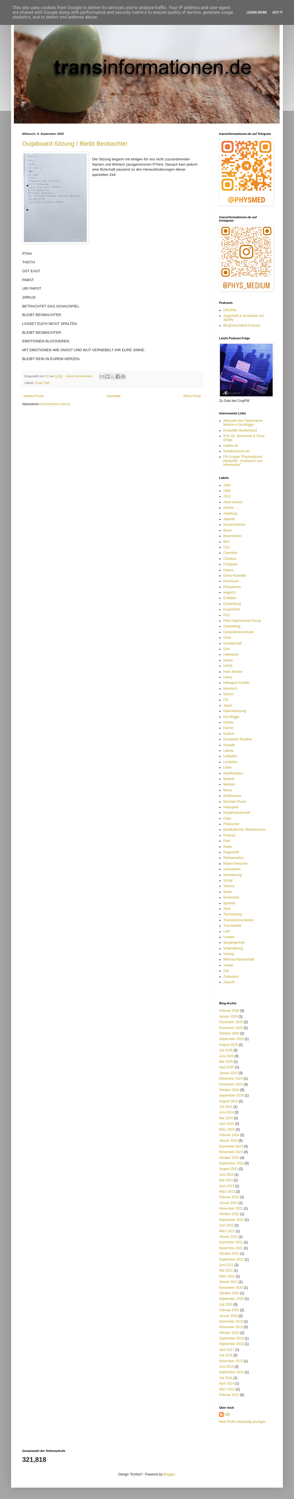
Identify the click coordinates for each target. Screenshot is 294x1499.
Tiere (227, 909)
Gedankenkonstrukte (238, 632)
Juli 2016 (225, 1355)
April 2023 (226, 1186)
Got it (277, 12)
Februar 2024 (229, 1135)
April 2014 (226, 1383)
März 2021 (227, 1276)
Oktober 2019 (229, 1333)
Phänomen (231, 824)
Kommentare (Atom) (55, 404)
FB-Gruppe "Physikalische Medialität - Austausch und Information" (242, 461)
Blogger (169, 1474)
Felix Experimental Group (242, 621)
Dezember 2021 (231, 1242)
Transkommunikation (238, 920)
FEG (226, 615)
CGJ (226, 547)
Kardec (228, 722)
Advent (228, 508)
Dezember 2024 (231, 1078)
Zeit (226, 971)
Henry (227, 677)
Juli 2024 (225, 1107)
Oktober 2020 (229, 1293)
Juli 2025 (225, 1050)
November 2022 (231, 1208)
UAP (226, 931)
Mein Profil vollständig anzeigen (242, 1422)
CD (227, 1414)
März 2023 (227, 1191)
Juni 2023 (226, 1175)
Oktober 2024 (229, 1090)
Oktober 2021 (229, 1254)
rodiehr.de (230, 446)
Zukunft (228, 982)
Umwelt (228, 937)
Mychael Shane (234, 802)
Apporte (229, 519)
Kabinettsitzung (234, 711)
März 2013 (227, 1389)
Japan (227, 705)
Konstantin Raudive (237, 739)
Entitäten (229, 598)
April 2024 (226, 1124)
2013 (227, 496)
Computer (230, 564)
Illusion (228, 694)
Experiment (231, 609)
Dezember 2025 (231, 1022)
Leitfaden (230, 756)
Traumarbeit (232, 926)
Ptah (47, 382)
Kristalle (229, 745)
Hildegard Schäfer (236, 683)
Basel (227, 530)
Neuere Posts (34, 396)
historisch (230, 689)
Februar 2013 (229, 1395)
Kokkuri (228, 734)
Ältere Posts (192, 396)
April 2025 (226, 1067)
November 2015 (231, 1361)
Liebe (227, 767)
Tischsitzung (232, 914)
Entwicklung (232, 604)
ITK (226, 700)
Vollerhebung (233, 948)
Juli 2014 (225, 1378)
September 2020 (231, 1299)
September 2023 (231, 1163)
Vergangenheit (234, 942)
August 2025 (228, 1045)
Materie (228, 779)
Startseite (114, 396)
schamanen (231, 869)
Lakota (228, 751)
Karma (228, 728)
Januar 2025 (228, 1073)
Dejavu (228, 570)
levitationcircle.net (236, 451)
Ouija (38, 382)
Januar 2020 (228, 1316)
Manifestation (233, 773)
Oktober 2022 (229, 1214)
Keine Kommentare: (79, 376)
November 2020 (231, 1288)
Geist (227, 638)
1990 (227, 485)
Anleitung (230, 513)
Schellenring (232, 875)
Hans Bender (233, 672)
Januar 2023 (228, 1203)
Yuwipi (228, 965)
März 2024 (227, 1129)
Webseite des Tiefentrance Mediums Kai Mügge (243, 423)
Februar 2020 (229, 1310)
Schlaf (227, 880)
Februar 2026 (229, 1011)
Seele (227, 892)
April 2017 (226, 1350)
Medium (229, 784)
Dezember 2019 (231, 1321)
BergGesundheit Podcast (241, 325)
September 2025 (231, 1039)
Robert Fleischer (235, 864)
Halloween (231, 654)
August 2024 (228, 1101)
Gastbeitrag (231, 626)
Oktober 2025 (229, 1033)
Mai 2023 (226, 1180)
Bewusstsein (232, 536)
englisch (229, 592)
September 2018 (231, 1344)
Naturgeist (231, 807)
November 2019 (231, 1327)
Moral (227, 790)
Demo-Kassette (234, 575)
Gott (226, 649)
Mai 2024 (226, 1118)
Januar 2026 (228, 1016)
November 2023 (231, 1152)
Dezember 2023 (231, 1146)
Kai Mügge (231, 717)
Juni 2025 (226, 1056)
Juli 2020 (225, 1305)
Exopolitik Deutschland (240, 430)
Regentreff (231, 852)
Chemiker (230, 553)
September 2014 (231, 1372)
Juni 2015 (226, 1367)
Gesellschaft (232, 643)
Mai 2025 (226, 1062)
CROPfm (230, 310)
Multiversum (232, 796)
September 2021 (231, 1259)
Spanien (229, 903)
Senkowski (231, 897)
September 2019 (231, 1338)
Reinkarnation (233, 858)
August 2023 (228, 1169)
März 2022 (227, 1231)
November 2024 (231, 1084)
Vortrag (228, 954)
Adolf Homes (232, 502)
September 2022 (231, 1220)
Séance (229, 886)
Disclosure (231, 581)
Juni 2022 (226, 1225)
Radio (227, 847)
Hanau (228, 660)
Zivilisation (231, 977)
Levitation (230, 762)
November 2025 (231, 1028)
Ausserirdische (234, 525)
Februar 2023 (229, 1197)
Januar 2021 (228, 1282)
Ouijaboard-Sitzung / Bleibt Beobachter (75, 143)
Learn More (257, 12)
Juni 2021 (226, 1265)
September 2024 (231, 1095)
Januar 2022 (228, 1237)
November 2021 (231, 1248)
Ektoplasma (232, 587)
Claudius (229, 559)
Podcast (229, 835)
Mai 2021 (226, 1270)
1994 (227, 491)
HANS (227, 666)
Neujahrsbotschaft (236, 813)
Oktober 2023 (229, 1158)
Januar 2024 (228, 1141)
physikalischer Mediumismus (244, 829)
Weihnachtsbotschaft (238, 959)
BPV (226, 542)
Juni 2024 (226, 1112)
